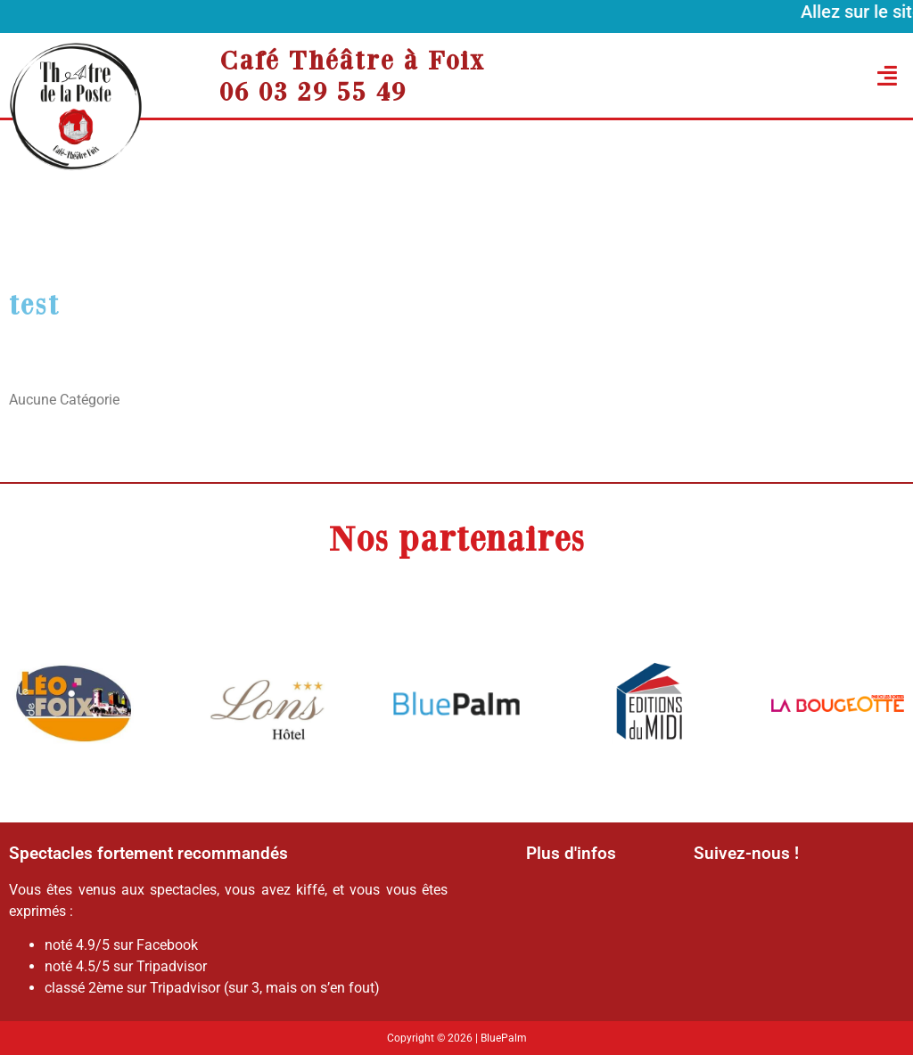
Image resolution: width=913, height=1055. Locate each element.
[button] (780, 75)
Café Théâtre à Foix (352, 60)
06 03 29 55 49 (313, 91)
